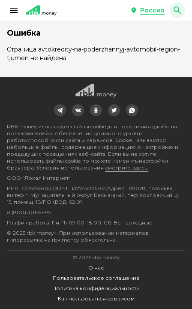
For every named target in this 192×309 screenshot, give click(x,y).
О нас (96, 267)
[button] (14, 10)
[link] (60, 110)
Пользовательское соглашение (96, 278)
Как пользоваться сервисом (96, 298)
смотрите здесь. (126, 167)
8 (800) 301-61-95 (29, 212)
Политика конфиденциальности (96, 288)
